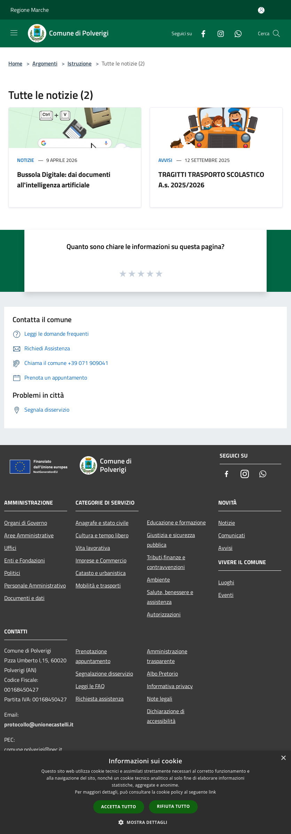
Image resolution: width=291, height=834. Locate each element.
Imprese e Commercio (101, 560)
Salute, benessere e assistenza (170, 597)
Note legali (159, 698)
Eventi (226, 595)
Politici (12, 573)
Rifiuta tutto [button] (173, 806)
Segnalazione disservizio (104, 673)
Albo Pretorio (162, 673)
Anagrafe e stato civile (102, 523)
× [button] (283, 758)
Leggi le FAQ (90, 686)
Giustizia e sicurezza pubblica (171, 540)
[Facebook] (200, 33)
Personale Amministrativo (35, 585)
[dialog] (145, 792)
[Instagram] (218, 33)
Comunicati (231, 535)
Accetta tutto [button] (118, 807)
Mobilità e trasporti (98, 585)
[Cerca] (276, 33)
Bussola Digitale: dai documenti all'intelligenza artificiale (63, 179)
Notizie (25, 160)
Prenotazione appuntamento (93, 656)
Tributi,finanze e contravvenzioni (166, 562)
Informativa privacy (170, 686)
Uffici (10, 548)
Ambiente (158, 579)
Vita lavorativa (93, 548)
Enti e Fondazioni (24, 560)
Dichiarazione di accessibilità (165, 716)
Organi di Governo (25, 523)
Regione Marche (29, 10)
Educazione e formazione (176, 522)
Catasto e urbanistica (101, 573)
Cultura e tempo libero (102, 535)
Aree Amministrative (29, 535)
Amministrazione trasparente (167, 656)
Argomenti (44, 63)
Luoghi (226, 582)
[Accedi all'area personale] (261, 10)
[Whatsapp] (235, 33)
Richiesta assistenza (100, 698)
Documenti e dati (24, 598)
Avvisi (165, 160)
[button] (145, 822)
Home (15, 63)
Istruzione (80, 63)
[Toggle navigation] (14, 33)
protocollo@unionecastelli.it (38, 724)
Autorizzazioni (164, 614)
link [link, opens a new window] (212, 792)
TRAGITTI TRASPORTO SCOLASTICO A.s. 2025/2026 (211, 179)
